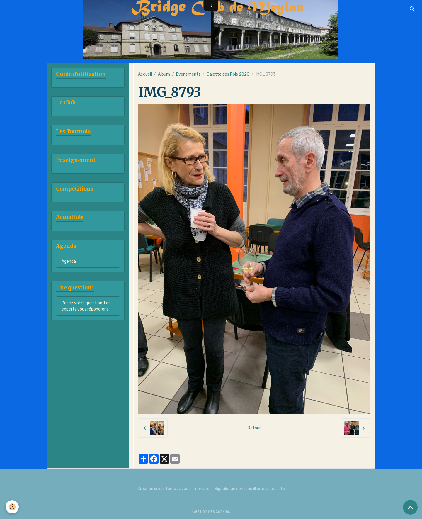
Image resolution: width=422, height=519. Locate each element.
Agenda (69, 261)
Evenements (188, 74)
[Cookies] (12, 506)
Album (164, 74)
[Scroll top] (410, 507)
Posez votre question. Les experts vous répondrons (86, 306)
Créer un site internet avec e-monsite (173, 488)
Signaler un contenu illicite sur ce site (250, 488)
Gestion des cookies (211, 511)
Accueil (145, 74)
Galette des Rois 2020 (228, 74)
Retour (254, 427)
